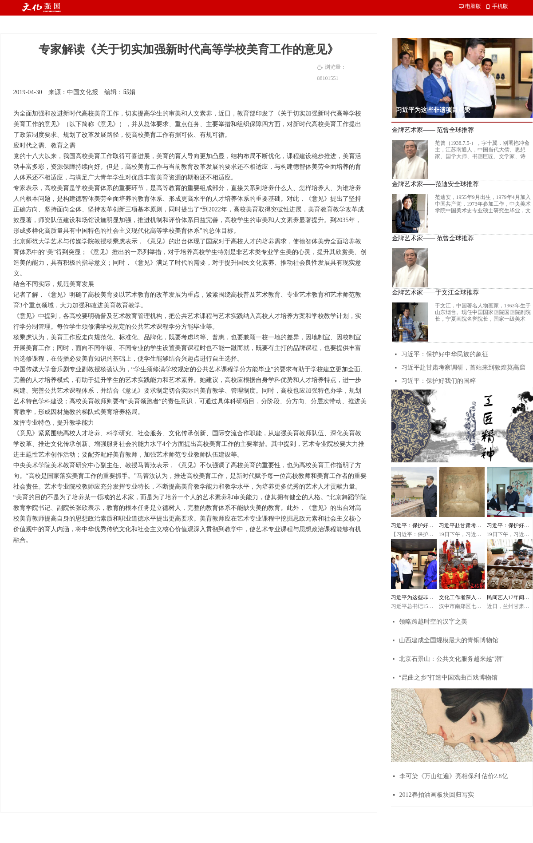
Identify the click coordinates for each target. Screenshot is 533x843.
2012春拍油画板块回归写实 (436, 794)
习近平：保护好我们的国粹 (438, 381)
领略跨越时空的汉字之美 (433, 621)
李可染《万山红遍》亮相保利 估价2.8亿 (453, 776)
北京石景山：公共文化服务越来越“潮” (451, 659)
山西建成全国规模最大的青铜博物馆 (448, 640)
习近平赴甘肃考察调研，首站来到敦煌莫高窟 (463, 367)
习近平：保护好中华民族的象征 (444, 354)
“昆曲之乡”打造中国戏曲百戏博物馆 (448, 677)
